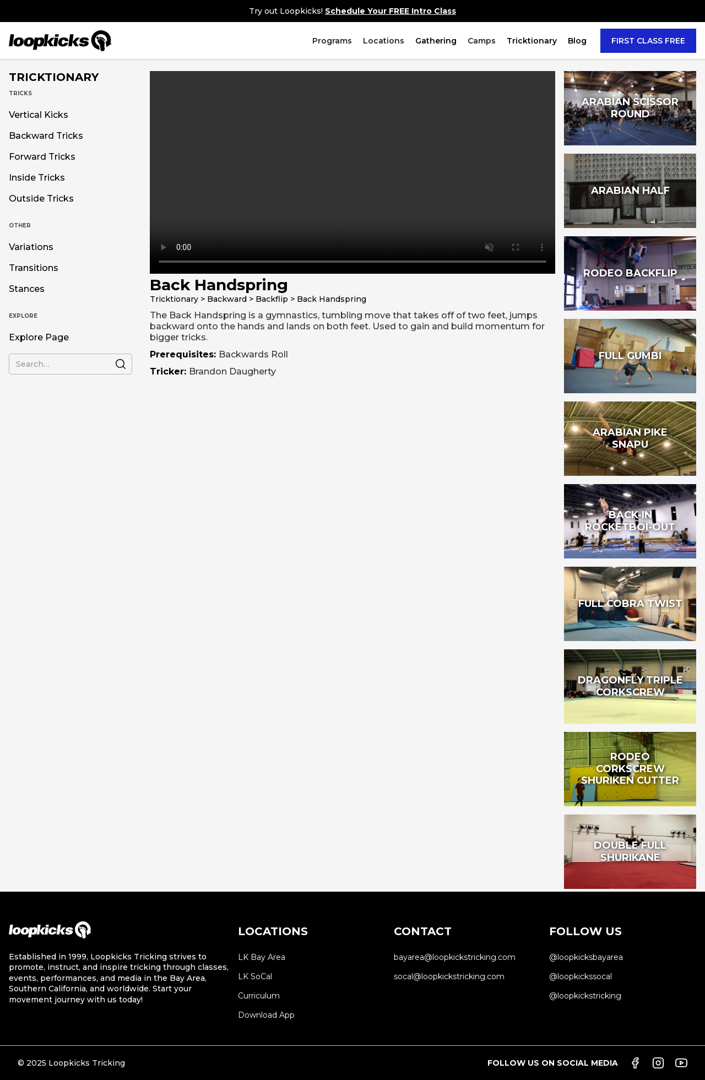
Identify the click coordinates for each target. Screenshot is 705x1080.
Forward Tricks (42, 157)
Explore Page (39, 338)
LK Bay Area (261, 957)
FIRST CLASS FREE (648, 41)
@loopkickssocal (580, 976)
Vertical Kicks (38, 115)
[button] (332, 40)
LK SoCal (255, 976)
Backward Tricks (46, 136)
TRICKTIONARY (54, 77)
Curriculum (259, 996)
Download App (266, 1015)
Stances (27, 289)
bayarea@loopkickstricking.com (455, 957)
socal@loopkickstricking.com (449, 976)
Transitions (33, 268)
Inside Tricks (37, 178)
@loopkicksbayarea (586, 957)
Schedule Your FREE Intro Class (390, 11)
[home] (60, 40)
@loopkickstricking (585, 996)
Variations (31, 247)
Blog (577, 41)
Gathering (436, 41)
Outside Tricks (41, 199)
